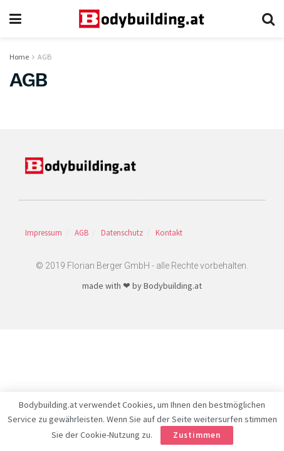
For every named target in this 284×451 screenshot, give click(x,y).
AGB (44, 56)
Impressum (43, 232)
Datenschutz (122, 232)
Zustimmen (197, 435)
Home (19, 56)
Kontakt (168, 232)
